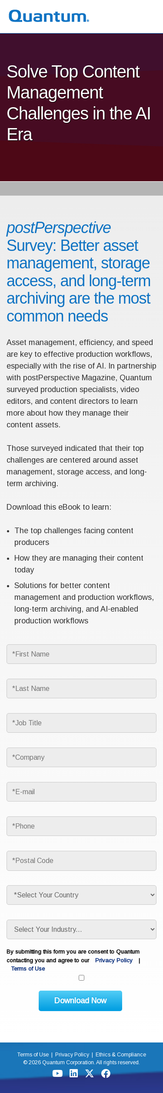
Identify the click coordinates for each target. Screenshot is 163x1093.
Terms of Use (28, 968)
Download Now (80, 1000)
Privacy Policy (114, 960)
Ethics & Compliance (121, 1055)
